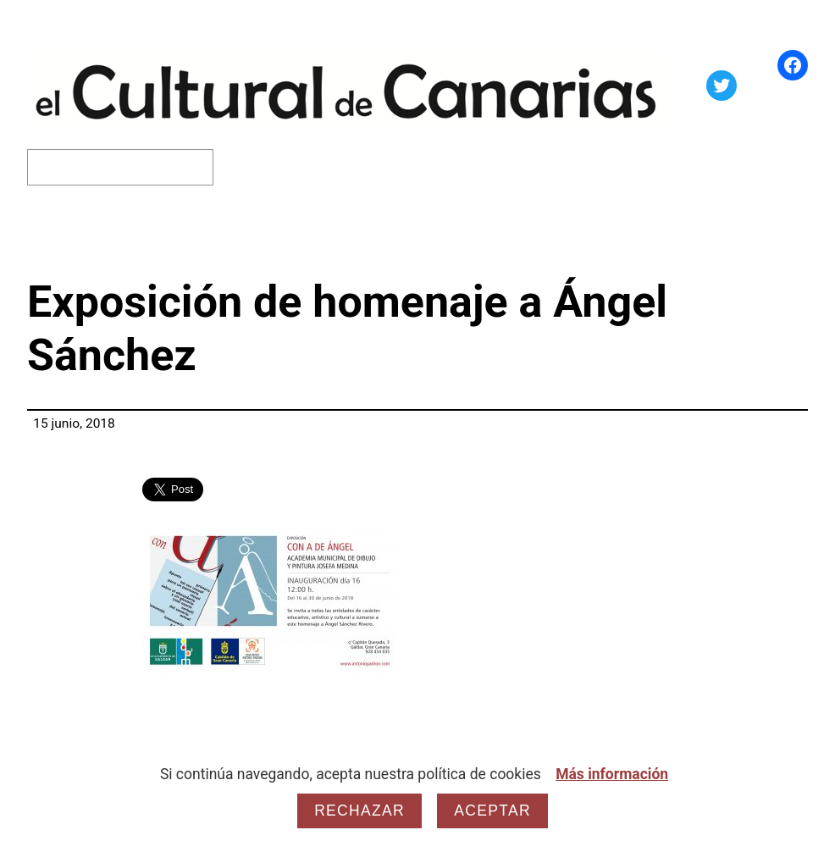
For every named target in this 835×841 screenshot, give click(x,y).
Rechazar (359, 810)
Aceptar (492, 810)
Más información (612, 774)
